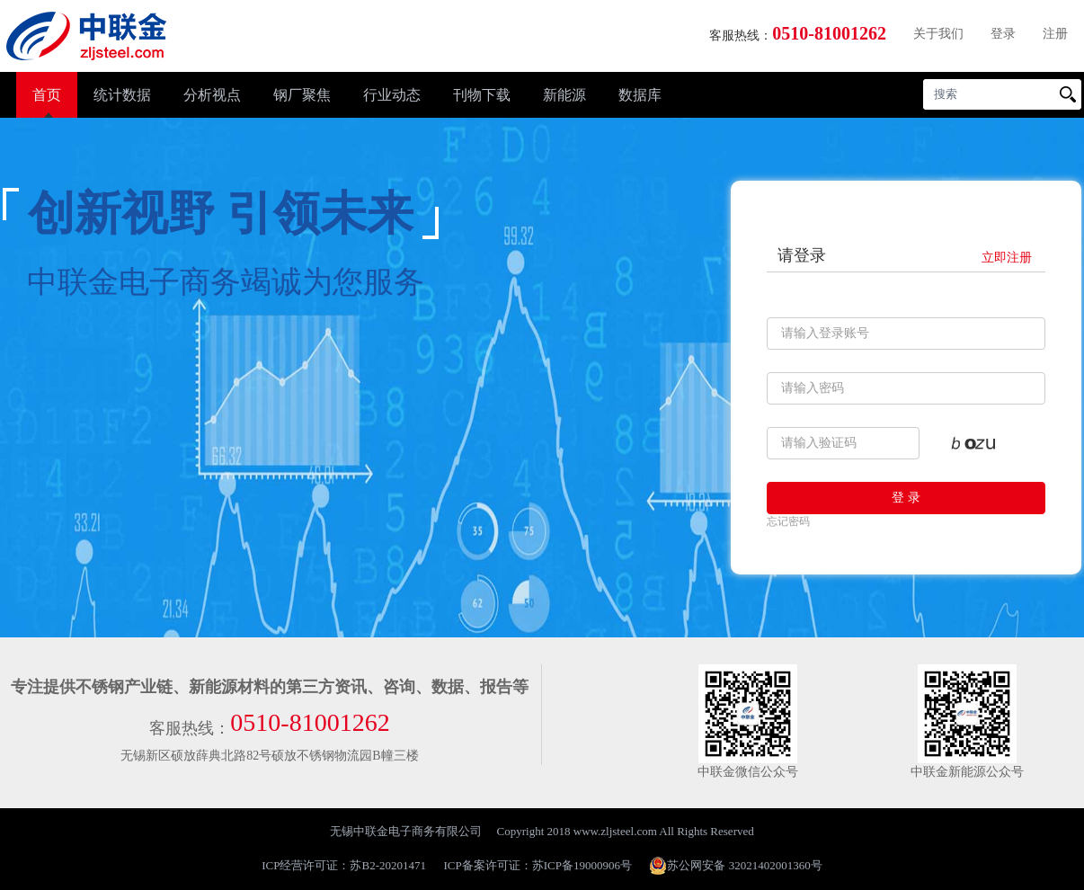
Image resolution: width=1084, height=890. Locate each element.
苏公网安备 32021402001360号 (735, 866)
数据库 (640, 94)
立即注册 (1007, 257)
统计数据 (122, 94)
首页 (46, 94)
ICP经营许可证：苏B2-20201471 (344, 865)
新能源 (564, 94)
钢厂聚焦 (302, 94)
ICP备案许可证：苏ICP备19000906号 (538, 865)
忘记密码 (788, 521)
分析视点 (212, 94)
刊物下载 (482, 94)
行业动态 (392, 94)
